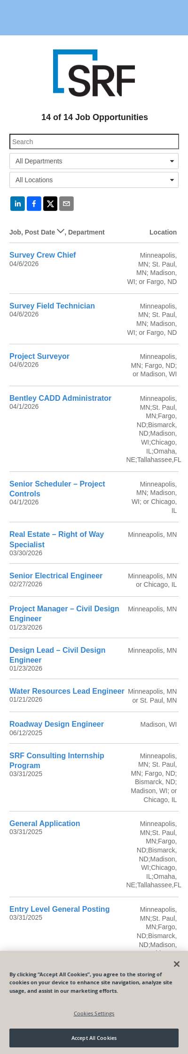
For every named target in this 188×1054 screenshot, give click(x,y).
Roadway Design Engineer (56, 724)
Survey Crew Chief (42, 255)
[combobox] (94, 161)
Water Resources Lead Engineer (67, 691)
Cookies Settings (94, 1013)
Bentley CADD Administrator (60, 398)
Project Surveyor (39, 356)
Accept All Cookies (94, 1037)
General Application (44, 823)
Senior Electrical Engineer (55, 576)
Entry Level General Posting (59, 909)
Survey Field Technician (52, 306)
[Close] (176, 964)
